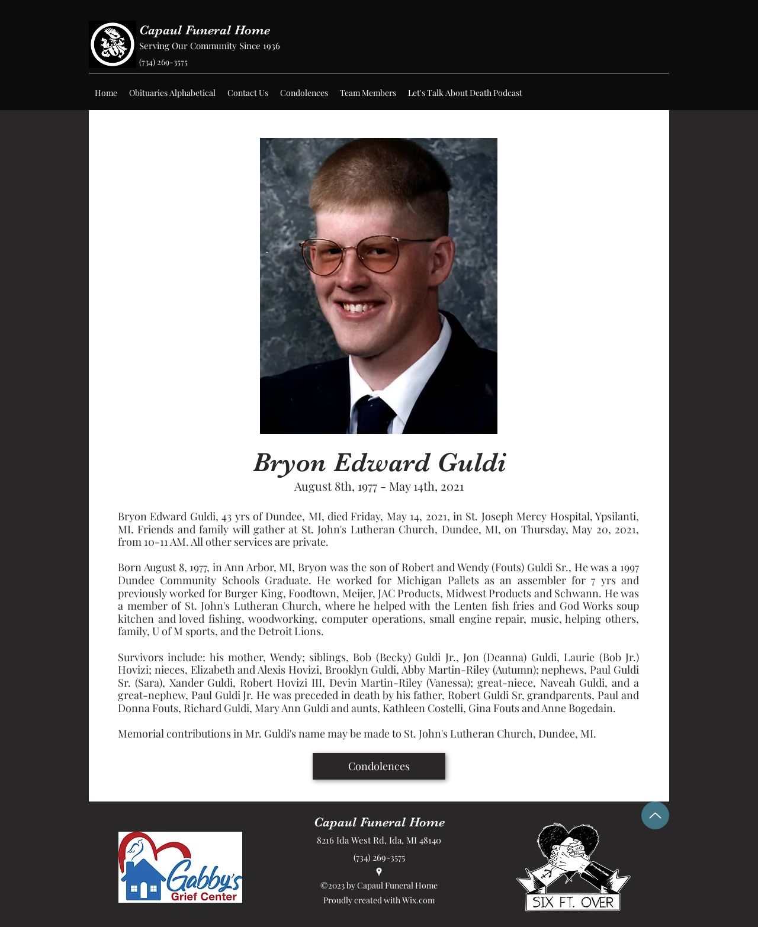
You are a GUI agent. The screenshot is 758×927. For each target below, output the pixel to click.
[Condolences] (379, 766)
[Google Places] (379, 872)
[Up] (655, 815)
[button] (172, 93)
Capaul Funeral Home (204, 29)
